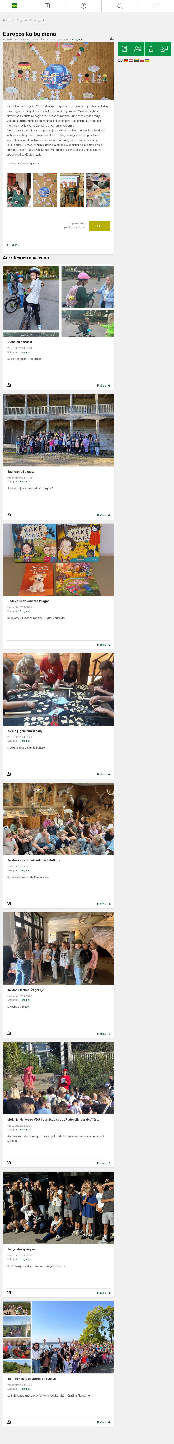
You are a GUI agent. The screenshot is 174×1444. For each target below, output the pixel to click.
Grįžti (15, 245)
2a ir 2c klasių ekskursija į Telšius (31, 1379)
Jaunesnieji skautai (21, 471)
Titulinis (7, 20)
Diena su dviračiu (19, 342)
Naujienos (23, 20)
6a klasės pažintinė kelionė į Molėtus (33, 860)
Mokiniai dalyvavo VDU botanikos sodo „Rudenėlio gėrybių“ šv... (53, 1119)
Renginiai (39, 20)
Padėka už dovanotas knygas (28, 601)
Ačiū (99, 226)
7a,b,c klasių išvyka (21, 1249)
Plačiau (101, 385)
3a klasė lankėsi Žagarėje (25, 990)
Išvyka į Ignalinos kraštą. (25, 731)
